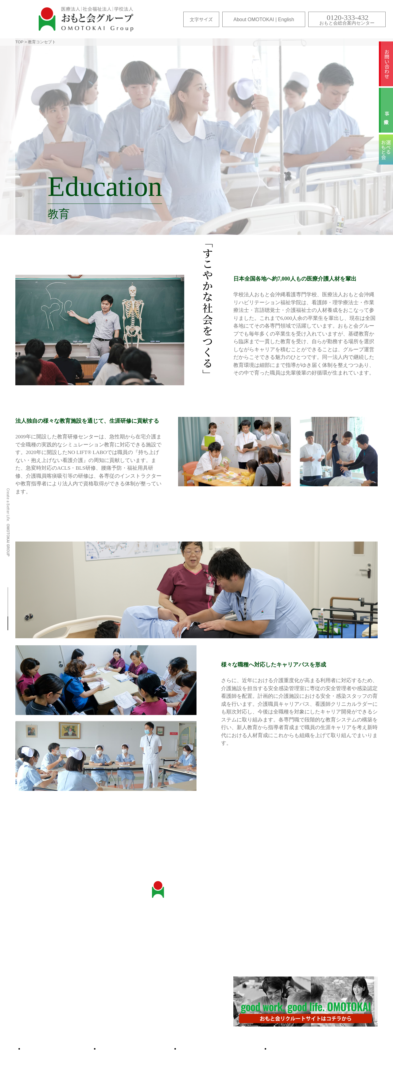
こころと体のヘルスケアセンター (57, 968)
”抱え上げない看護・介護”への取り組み (63, 977)
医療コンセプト (309, 929)
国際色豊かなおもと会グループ (54, 985)
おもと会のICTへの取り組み (51, 959)
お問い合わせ (387, 64)
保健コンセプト (309, 937)
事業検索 (387, 113)
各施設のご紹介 (37, 1023)
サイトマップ (61, 1048)
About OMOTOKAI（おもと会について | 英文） (72, 994)
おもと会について (40, 929)
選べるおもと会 (139, 1048)
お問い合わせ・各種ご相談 (194, 929)
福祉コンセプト (309, 946)
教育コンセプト (309, 955)
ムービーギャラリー (224, 1048)
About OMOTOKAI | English (263, 19)
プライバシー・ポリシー (320, 1048)
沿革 (25, 937)
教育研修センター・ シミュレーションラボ (44, 949)
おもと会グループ (86, 19)
